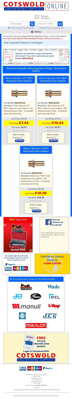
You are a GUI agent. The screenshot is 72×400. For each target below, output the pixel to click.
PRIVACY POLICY (53, 396)
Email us (37, 387)
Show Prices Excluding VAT (21, 28)
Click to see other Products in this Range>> (23, 43)
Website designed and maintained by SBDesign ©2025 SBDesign (36, 390)
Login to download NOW (36, 351)
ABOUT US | (18, 396)
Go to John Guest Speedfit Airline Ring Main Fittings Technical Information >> (33, 39)
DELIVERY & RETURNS (39, 396)
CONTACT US (26, 396)
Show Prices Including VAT (51, 28)
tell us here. (28, 58)
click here (44, 235)
